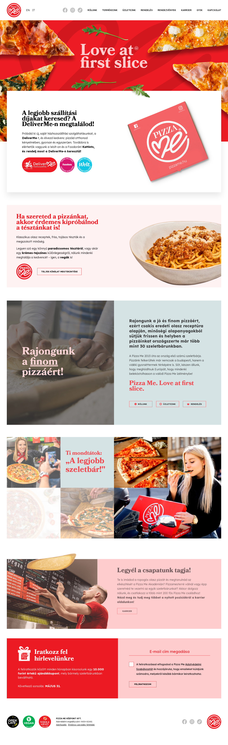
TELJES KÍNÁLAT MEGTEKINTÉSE (59, 271)
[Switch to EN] (28, 10)
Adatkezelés (61, 725)
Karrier (186, 10)
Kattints (88, 147)
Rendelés (147, 10)
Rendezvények (167, 10)
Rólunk (92, 10)
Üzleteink (129, 10)
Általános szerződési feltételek (81, 725)
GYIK (200, 10)
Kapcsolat (214, 10)
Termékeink (109, 10)
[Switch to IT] (33, 10)
